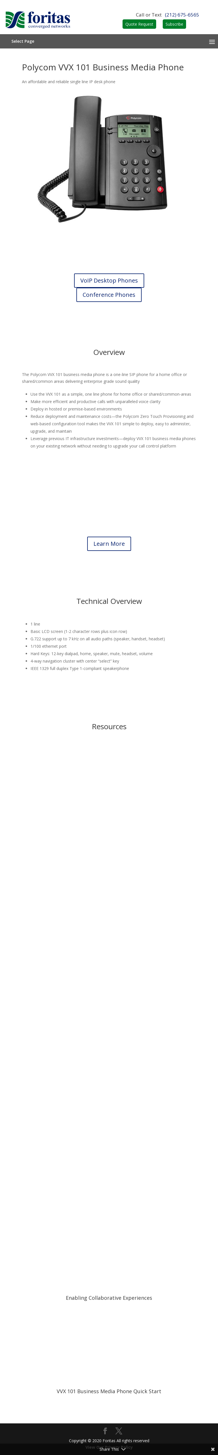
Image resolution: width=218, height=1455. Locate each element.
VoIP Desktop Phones (109, 280)
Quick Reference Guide (109, 1109)
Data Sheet (109, 1032)
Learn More (109, 543)
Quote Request (139, 24)
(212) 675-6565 (182, 14)
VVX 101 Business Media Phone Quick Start (109, 1391)
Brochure (109, 798)
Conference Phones (109, 295)
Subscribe (174, 24)
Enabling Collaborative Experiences (109, 1297)
